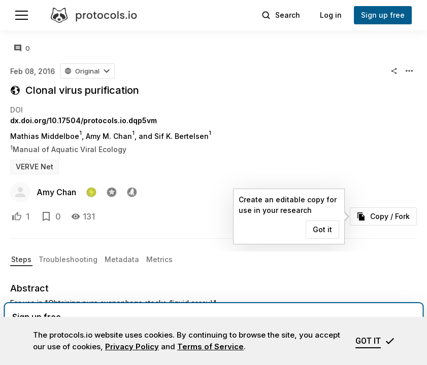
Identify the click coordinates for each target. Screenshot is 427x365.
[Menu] (21, 15)
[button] (87, 71)
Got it (322, 229)
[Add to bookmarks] (46, 216)
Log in (331, 15)
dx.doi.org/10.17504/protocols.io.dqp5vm (83, 120)
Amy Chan (56, 192)
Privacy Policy (132, 346)
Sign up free (383, 15)
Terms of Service (210, 346)
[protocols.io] (94, 15)
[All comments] (22, 48)
